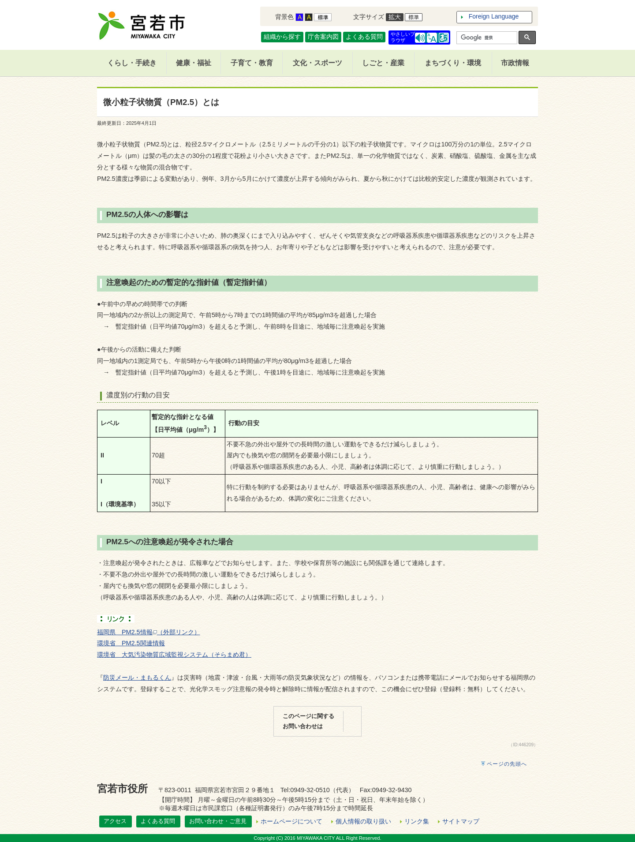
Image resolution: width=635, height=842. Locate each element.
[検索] (486, 38)
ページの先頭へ (507, 764)
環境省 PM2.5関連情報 (131, 643)
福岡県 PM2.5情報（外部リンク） (148, 632)
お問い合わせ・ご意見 (218, 821)
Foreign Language (494, 16)
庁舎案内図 (323, 36)
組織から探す (282, 36)
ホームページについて (291, 821)
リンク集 (416, 821)
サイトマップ (460, 821)
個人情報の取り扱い (363, 821)
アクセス (115, 821)
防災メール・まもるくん (137, 677)
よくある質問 (364, 36)
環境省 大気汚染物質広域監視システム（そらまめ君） (174, 654)
